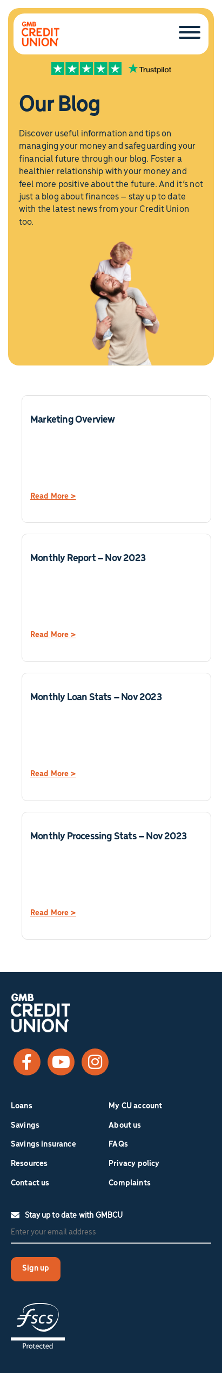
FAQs (118, 1144)
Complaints (130, 1183)
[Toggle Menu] (189, 33)
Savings (25, 1125)
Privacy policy (134, 1164)
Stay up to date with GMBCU (67, 1215)
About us (125, 1125)
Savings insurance (43, 1144)
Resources (29, 1164)
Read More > (53, 496)
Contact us (30, 1183)
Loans (21, 1106)
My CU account (135, 1106)
